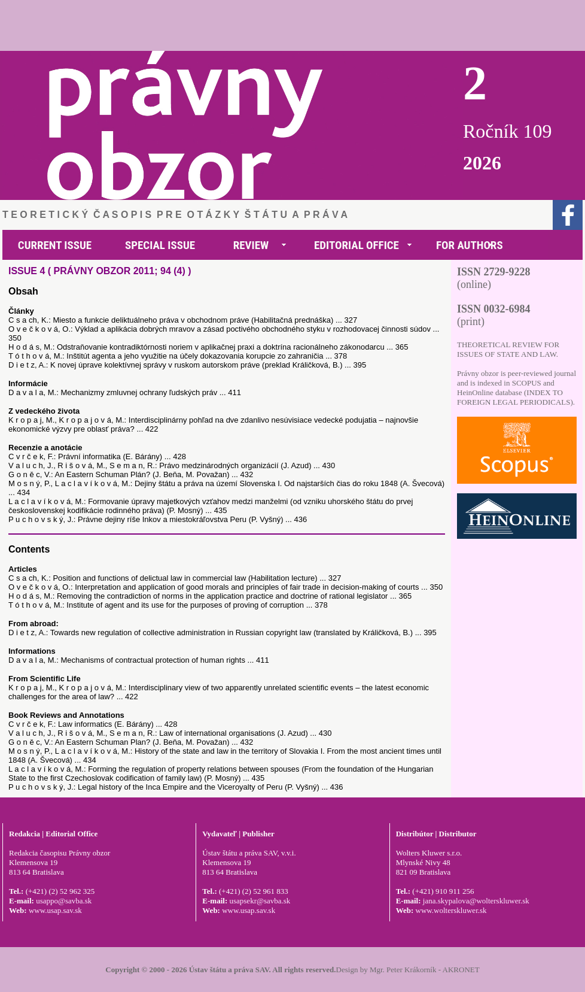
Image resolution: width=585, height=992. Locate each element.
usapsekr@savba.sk (259, 900)
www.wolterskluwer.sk (451, 910)
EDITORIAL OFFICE (356, 245)
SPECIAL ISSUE (160, 245)
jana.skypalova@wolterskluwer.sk (476, 900)
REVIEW (251, 245)
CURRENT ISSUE (55, 245)
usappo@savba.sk (64, 900)
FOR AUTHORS (469, 245)
